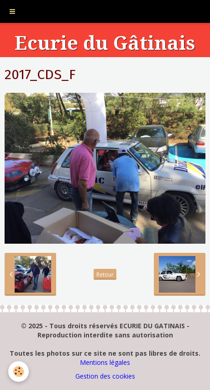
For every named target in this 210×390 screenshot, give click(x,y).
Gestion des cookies (105, 376)
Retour (105, 274)
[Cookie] (18, 371)
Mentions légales (105, 362)
